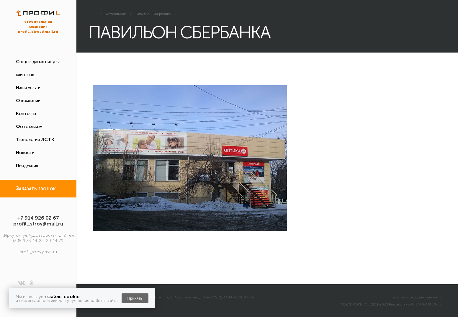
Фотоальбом (29, 126)
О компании (28, 100)
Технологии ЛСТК (35, 139)
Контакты (26, 113)
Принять (135, 298)
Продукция (27, 165)
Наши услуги (28, 87)
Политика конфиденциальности (416, 297)
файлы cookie (63, 296)
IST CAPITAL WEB (428, 304)
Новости (25, 152)
